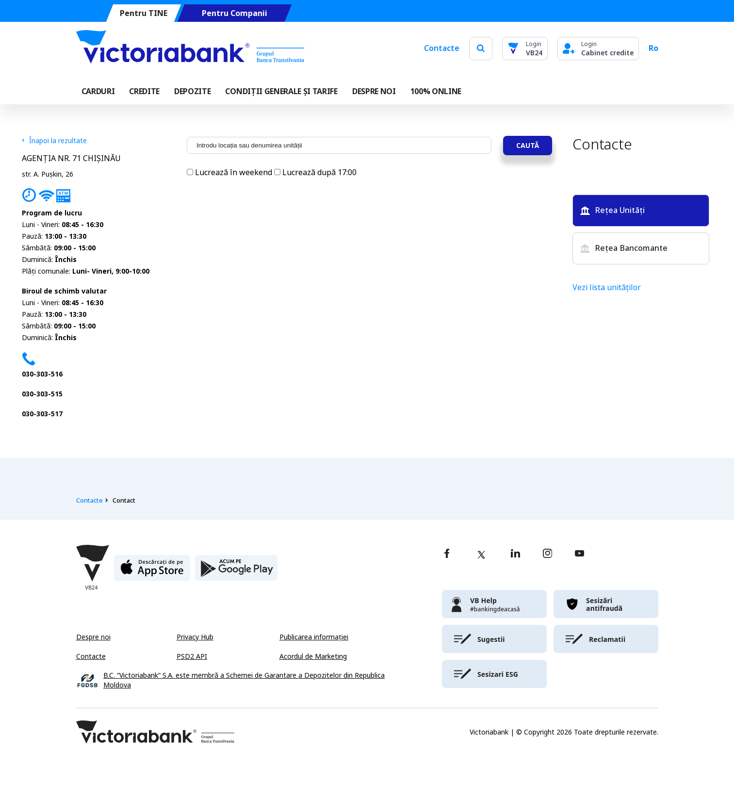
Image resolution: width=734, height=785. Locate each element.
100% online (435, 91)
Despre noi (93, 637)
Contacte (441, 48)
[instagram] (547, 554)
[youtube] (579, 554)
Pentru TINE (143, 13)
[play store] (236, 572)
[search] (481, 48)
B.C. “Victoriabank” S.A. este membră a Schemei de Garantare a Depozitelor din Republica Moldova (244, 680)
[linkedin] (515, 554)
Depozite (192, 91)
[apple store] (152, 572)
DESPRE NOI (374, 91)
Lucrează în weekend (230, 172)
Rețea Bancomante (624, 248)
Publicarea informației (313, 637)
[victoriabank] (494, 604)
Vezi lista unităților (606, 287)
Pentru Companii (234, 13)
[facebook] (447, 554)
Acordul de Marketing (313, 656)
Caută (527, 145)
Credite (144, 91)
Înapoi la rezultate (54, 141)
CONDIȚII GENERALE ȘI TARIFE (281, 91)
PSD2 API (192, 656)
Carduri (98, 91)
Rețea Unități (612, 210)
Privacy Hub (195, 637)
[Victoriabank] (190, 48)
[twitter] (481, 554)
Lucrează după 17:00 (315, 172)
